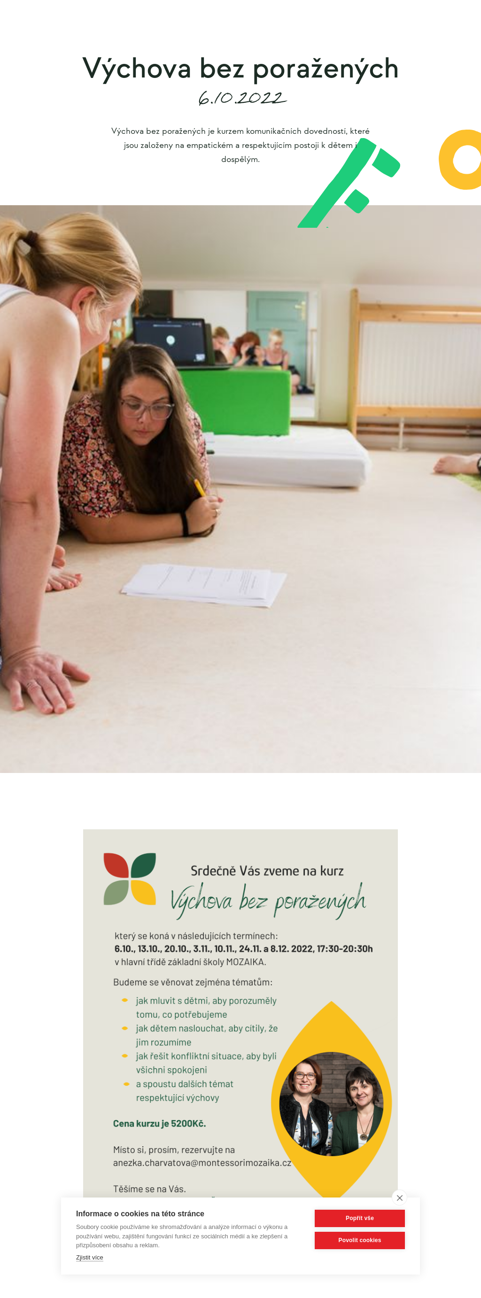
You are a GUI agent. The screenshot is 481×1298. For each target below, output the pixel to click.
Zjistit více (89, 1257)
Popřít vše (360, 1218)
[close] (399, 1197)
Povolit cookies (359, 1240)
